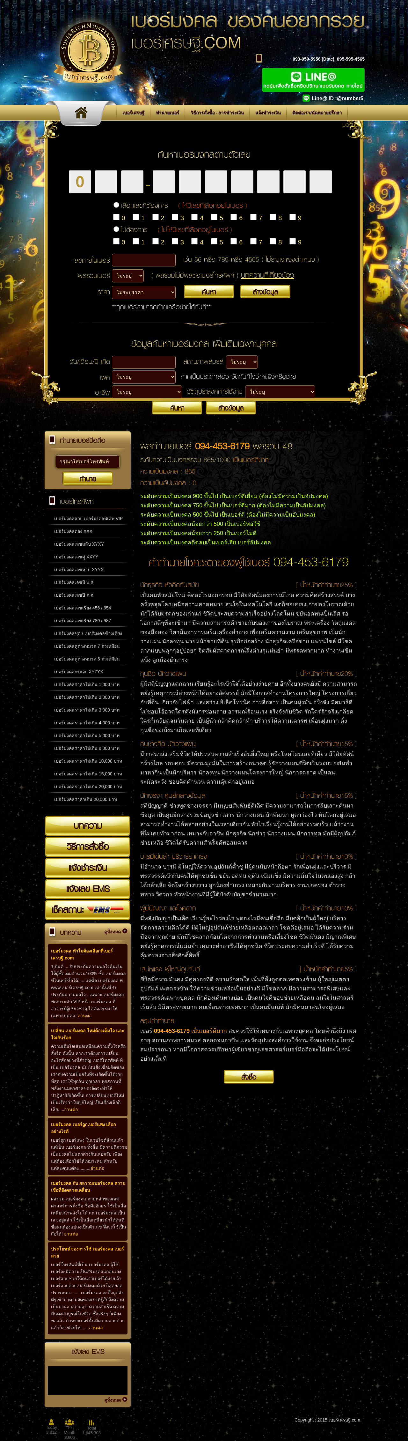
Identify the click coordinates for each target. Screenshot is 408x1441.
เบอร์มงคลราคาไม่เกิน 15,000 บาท (88, 773)
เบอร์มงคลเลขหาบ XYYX (79, 569)
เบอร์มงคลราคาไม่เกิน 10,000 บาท (88, 761)
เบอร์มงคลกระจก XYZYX (78, 671)
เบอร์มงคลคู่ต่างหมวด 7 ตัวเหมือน (87, 646)
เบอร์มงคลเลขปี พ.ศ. (74, 582)
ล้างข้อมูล (265, 291)
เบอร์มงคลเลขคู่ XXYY (76, 556)
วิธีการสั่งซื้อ (88, 846)
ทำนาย (87, 478)
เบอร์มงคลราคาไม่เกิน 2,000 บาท (87, 697)
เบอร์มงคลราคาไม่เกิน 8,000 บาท (87, 748)
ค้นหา (209, 291)
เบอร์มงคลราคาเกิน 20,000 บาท (85, 799)
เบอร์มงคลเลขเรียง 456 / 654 (82, 607)
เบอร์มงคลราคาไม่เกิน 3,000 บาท (87, 710)
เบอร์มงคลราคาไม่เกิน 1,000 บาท (87, 684)
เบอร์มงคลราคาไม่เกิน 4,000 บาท (87, 722)
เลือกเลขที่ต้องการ (184, 205)
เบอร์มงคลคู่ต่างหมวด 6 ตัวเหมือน (87, 658)
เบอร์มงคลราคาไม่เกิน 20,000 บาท (88, 786)
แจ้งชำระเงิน (268, 112)
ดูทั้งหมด (112, 931)
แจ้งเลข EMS (87, 888)
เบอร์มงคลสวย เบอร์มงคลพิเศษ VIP (88, 518)
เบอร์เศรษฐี (133, 112)
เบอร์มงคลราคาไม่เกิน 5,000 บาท (87, 735)
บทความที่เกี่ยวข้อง (267, 274)
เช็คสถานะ (88, 909)
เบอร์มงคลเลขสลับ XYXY (79, 544)
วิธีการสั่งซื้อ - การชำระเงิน (217, 112)
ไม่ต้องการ (176, 229)
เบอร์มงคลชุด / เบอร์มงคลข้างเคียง (88, 633)
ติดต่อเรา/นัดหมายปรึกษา (317, 112)
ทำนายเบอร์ (167, 112)
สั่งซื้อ (248, 1077)
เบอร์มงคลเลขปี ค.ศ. (74, 595)
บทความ (88, 825)
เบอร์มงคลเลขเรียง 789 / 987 (82, 620)
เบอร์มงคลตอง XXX (73, 531)
